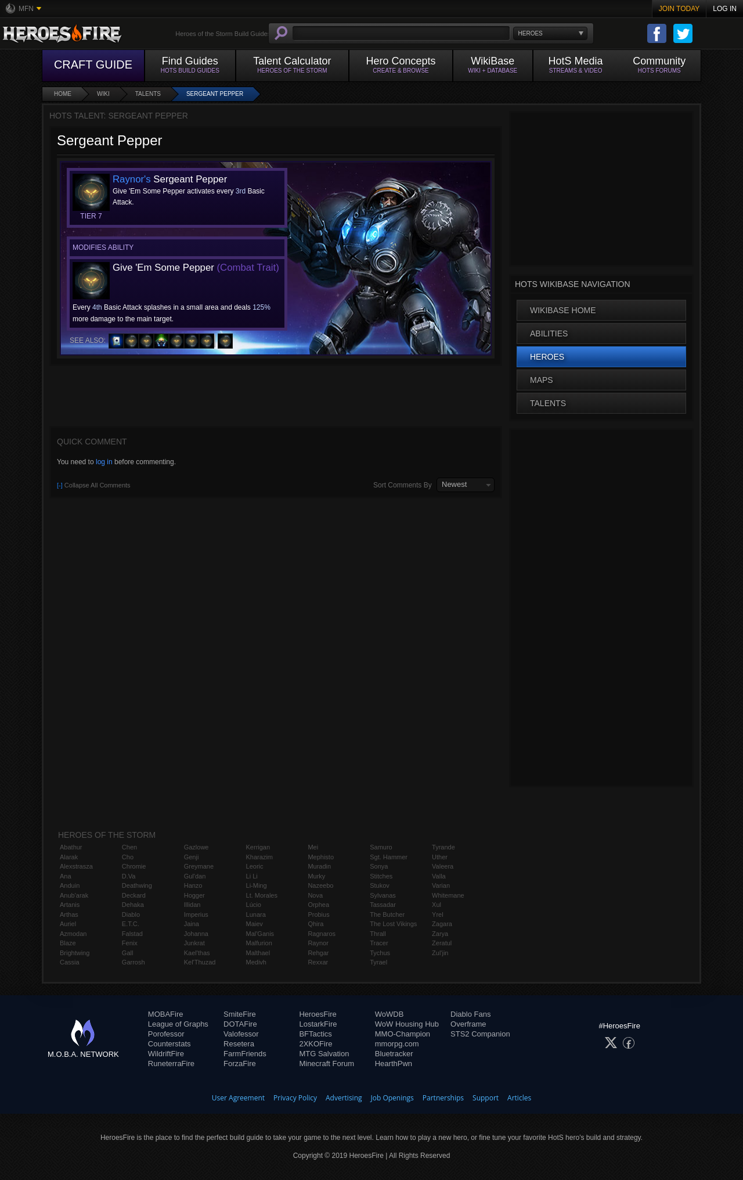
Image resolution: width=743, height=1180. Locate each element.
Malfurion (259, 942)
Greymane (199, 866)
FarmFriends (244, 1053)
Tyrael (378, 962)
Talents (148, 94)
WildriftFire (166, 1053)
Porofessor (166, 1034)
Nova (315, 895)
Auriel (68, 923)
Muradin (319, 866)
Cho (128, 856)
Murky (316, 876)
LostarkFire (318, 1024)
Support (486, 1098)
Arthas (69, 914)
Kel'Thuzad (200, 962)
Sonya (379, 866)
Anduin (70, 885)
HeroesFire (317, 1014)
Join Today (679, 9)
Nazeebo (320, 885)
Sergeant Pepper (214, 94)
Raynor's (132, 179)
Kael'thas (197, 952)
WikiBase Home (563, 310)
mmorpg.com (397, 1043)
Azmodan (73, 933)
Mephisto (321, 856)
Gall (128, 952)
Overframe (468, 1024)
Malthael (258, 952)
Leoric (255, 866)
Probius (318, 914)
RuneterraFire (171, 1063)
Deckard (134, 895)
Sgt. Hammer (388, 856)
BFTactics (315, 1034)
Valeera (442, 866)
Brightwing (74, 952)
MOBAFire (165, 1014)
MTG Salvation (324, 1053)
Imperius (196, 914)
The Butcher (387, 914)
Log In (725, 9)
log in (104, 462)
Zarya (440, 933)
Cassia (70, 962)
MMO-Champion (402, 1034)
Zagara (442, 923)
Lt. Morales (261, 895)
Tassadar (383, 904)
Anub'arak (74, 895)
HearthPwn (393, 1063)
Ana (65, 876)
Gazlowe (196, 847)
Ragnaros (322, 933)
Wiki (103, 94)
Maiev (254, 923)
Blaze (68, 942)
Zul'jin (440, 952)
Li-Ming (256, 885)
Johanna (196, 933)
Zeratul (442, 942)
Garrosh (133, 962)
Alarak (69, 856)
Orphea (318, 904)
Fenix (130, 942)
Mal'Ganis (260, 933)
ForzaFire (239, 1063)
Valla (439, 876)
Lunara (256, 914)
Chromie (134, 866)
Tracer (379, 942)
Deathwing (137, 885)
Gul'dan (195, 876)
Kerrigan (258, 847)
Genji (191, 856)
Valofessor (240, 1034)
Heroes (547, 356)
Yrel (437, 914)
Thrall (378, 933)
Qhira (315, 923)
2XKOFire (315, 1043)
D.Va (129, 876)
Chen (129, 847)
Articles (519, 1098)
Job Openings (392, 1098)
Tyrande (443, 847)
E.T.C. (130, 923)
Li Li (252, 876)
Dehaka (133, 904)
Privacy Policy (295, 1098)
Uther (440, 856)
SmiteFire (239, 1014)
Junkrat (194, 942)
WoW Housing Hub (407, 1024)
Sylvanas (383, 895)
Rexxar (318, 962)
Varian (441, 885)
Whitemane (448, 895)
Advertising (344, 1098)
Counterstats (169, 1043)
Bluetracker (394, 1053)
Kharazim (259, 856)
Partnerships (443, 1098)
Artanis (70, 904)
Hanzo (193, 885)
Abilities (549, 333)
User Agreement (238, 1098)
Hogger (194, 895)
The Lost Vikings (393, 923)
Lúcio (253, 904)
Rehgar (318, 952)
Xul (436, 904)
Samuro (381, 847)
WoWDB (389, 1014)
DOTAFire (240, 1024)
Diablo (131, 914)
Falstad (132, 933)
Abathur (71, 847)
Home (62, 94)
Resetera (238, 1043)
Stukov (379, 885)
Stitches (381, 876)
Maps (541, 380)
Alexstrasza (76, 866)
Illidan (192, 904)
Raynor (318, 942)
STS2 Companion (480, 1034)
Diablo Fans (470, 1014)
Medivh (256, 962)
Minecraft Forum (326, 1063)
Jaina (191, 923)
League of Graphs (178, 1024)
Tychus (380, 952)
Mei (313, 847)
